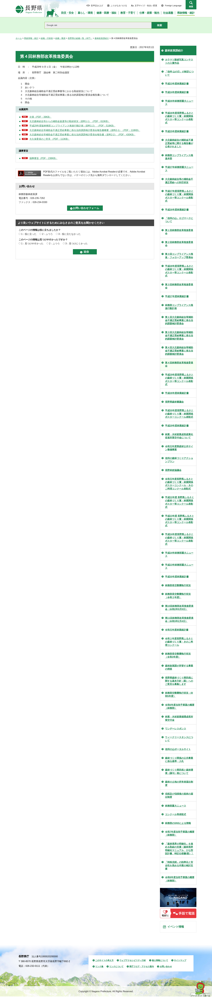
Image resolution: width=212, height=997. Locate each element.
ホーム (19, 38)
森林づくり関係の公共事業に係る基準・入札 (179, 759)
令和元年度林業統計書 (176, 630)
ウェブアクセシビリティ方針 (132, 961)
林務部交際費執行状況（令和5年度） (179, 694)
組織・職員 (60, 38)
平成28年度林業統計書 (177, 393)
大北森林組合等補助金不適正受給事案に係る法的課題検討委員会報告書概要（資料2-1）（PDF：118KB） (84, 130)
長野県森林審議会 (174, 402)
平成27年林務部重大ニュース (179, 169)
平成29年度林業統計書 (177, 425)
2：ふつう (47, 234)
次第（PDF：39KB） (40, 117)
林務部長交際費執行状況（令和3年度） (178, 655)
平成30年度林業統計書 (177, 576)
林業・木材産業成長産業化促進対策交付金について (179, 436)
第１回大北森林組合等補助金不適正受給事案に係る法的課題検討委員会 (179, 320)
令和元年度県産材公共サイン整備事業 (179, 448)
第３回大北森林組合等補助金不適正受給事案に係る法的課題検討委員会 (179, 335)
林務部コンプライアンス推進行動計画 (179, 307)
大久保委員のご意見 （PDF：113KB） (49, 139)
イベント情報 (176, 927)
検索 (191, 6)
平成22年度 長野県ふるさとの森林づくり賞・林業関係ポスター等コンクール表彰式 (179, 502)
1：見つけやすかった (32, 243)
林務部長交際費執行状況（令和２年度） (178, 595)
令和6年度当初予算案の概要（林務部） (179, 706)
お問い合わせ (166, 967)
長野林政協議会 (173, 470)
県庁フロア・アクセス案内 (141, 967)
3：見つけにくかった (76, 243)
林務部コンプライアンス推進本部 (179, 157)
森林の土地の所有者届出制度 (179, 783)
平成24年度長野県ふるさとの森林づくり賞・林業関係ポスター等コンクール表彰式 (179, 539)
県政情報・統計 (31, 38)
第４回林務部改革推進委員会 (179, 364)
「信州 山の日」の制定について (179, 73)
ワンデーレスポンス (175, 728)
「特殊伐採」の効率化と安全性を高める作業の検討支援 (179, 865)
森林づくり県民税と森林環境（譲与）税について (179, 771)
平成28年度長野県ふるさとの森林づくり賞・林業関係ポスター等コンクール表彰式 (179, 271)
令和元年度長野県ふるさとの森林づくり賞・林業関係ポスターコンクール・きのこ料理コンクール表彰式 (179, 484)
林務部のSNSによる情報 (178, 823)
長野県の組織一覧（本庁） (80, 38)
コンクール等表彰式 (175, 814)
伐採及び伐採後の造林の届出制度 (179, 795)
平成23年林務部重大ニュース (179, 566)
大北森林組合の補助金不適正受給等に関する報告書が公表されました (179, 143)
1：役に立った (28, 234)
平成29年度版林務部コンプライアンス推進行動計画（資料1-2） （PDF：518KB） (72, 125)
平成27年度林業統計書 (177, 296)
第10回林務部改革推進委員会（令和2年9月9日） (179, 607)
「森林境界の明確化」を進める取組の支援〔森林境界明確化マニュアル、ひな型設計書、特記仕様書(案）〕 (179, 848)
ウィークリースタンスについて (179, 739)
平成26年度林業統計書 (177, 209)
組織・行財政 (47, 38)
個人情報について (160, 961)
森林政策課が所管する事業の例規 (179, 667)
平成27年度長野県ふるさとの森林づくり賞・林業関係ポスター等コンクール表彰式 (179, 196)
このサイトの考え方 (104, 961)
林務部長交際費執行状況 (178, 585)
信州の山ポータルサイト (178, 749)
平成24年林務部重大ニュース (179, 554)
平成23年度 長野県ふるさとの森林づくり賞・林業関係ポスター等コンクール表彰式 (179, 521)
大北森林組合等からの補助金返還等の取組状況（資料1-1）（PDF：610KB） (69, 121)
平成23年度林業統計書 (177, 83)
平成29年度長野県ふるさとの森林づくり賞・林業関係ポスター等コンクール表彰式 (179, 379)
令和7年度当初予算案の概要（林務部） (179, 833)
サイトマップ (180, 961)
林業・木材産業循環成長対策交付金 (179, 718)
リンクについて (116, 967)
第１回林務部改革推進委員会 (179, 232)
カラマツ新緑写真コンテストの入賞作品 (179, 61)
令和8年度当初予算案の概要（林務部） (179, 879)
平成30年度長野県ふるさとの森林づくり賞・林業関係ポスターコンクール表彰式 (179, 413)
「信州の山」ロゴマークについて (179, 220)
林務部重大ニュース (175, 806)
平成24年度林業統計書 (177, 92)
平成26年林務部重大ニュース (179, 102)
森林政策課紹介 (102, 38)
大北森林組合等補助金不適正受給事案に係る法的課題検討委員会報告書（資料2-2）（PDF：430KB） (82, 134)
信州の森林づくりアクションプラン (179, 460)
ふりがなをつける (119, 5)
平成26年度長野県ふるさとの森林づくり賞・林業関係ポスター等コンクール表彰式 (179, 118)
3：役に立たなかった (69, 234)
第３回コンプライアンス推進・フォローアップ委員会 (179, 255)
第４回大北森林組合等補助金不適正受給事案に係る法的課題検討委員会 (179, 350)
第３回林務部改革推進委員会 (179, 286)
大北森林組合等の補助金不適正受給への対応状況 (179, 181)
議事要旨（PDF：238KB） (43, 158)
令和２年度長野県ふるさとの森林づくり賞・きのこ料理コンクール (179, 641)
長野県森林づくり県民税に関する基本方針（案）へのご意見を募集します (179, 681)
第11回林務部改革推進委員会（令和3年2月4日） (179, 619)
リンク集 (99, 967)
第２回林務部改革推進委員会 (179, 244)
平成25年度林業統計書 (177, 131)
